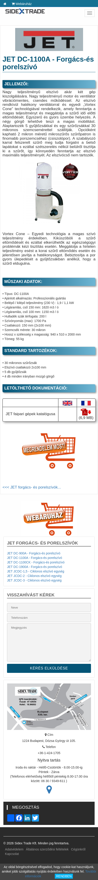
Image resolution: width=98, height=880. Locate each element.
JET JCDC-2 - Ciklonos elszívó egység (34, 576)
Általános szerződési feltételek (47, 849)
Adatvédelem (14, 849)
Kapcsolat (12, 854)
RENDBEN (64, 876)
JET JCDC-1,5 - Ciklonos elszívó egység (35, 571)
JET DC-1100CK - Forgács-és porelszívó (36, 562)
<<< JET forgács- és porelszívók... (31, 487)
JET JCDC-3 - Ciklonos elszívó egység (34, 580)
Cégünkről (78, 849)
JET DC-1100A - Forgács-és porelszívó (34, 558)
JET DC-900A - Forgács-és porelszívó (33, 553)
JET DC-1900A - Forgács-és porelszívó (34, 567)
